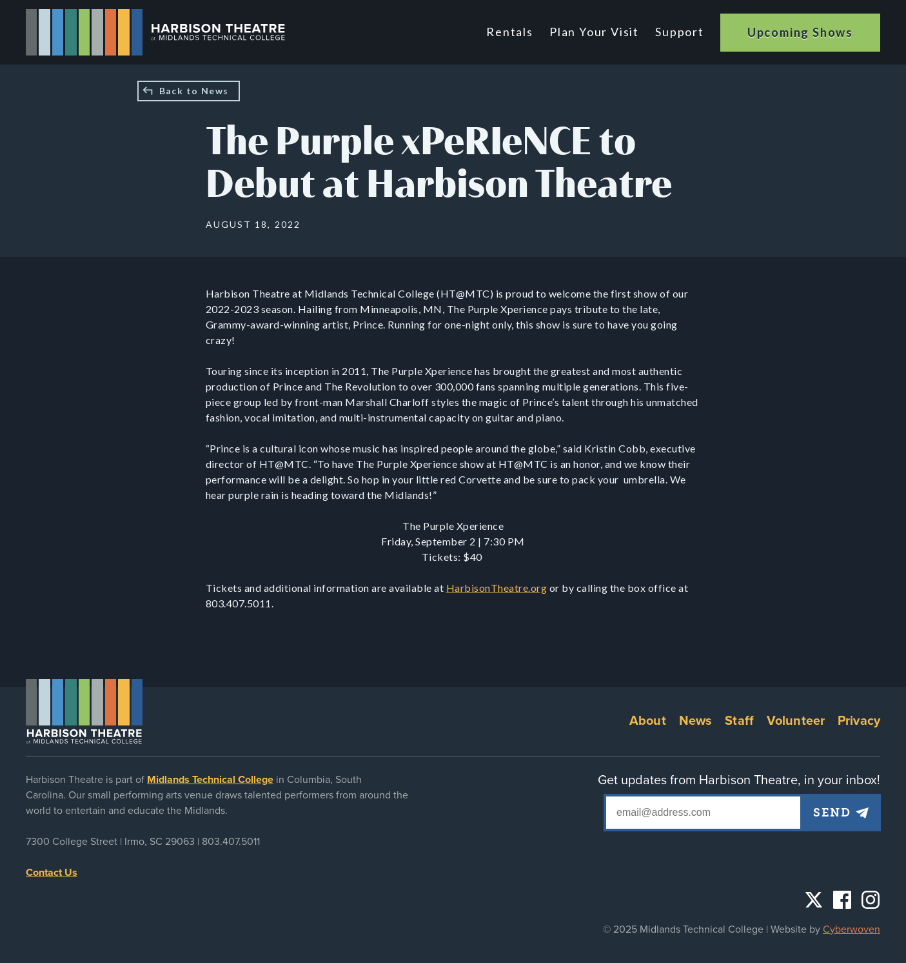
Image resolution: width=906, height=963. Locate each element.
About (647, 721)
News (696, 721)
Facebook (842, 900)
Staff (739, 721)
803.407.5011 (231, 841)
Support (679, 32)
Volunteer (796, 721)
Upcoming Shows (800, 32)
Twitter (813, 900)
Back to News (194, 90)
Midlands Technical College (210, 779)
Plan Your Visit (595, 32)
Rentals (513, 32)
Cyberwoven (851, 929)
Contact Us (51, 872)
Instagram (870, 900)
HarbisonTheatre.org (496, 588)
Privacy (859, 721)
